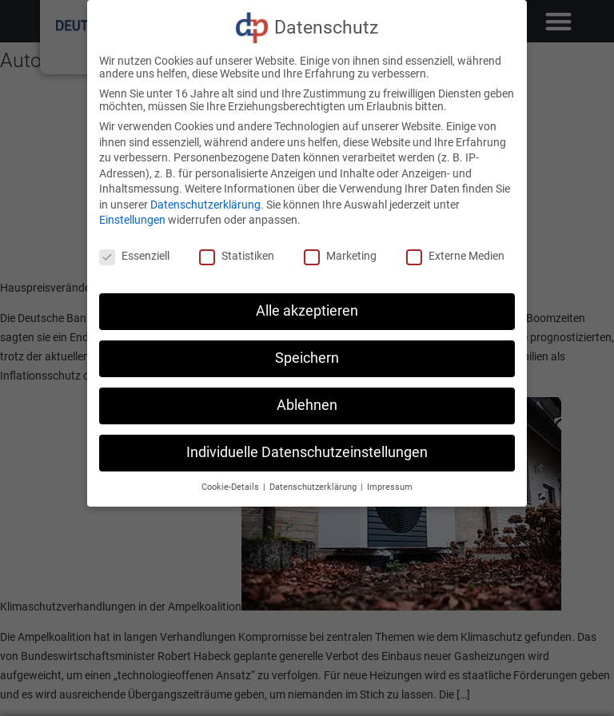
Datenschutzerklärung (205, 204)
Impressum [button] (390, 487)
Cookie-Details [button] (231, 487)
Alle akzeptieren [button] (307, 311)
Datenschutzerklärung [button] (314, 487)
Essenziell (134, 255)
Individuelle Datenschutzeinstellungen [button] (307, 452)
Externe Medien (455, 255)
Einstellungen (132, 219)
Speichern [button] (307, 358)
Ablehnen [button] (307, 405)
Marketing (340, 255)
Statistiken (236, 255)
